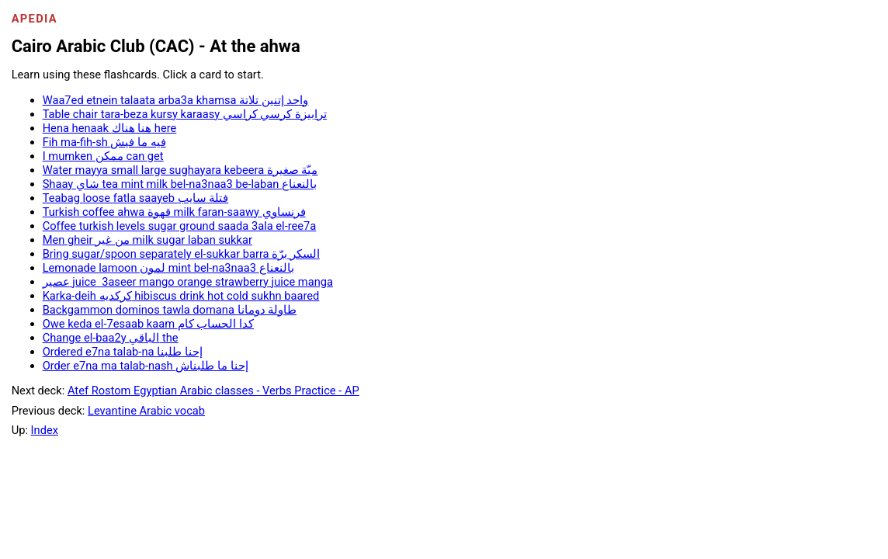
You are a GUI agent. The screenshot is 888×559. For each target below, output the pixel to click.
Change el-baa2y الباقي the (111, 338)
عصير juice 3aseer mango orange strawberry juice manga (188, 282)
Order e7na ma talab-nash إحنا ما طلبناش (145, 366)
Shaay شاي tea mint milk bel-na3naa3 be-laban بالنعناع (180, 184)
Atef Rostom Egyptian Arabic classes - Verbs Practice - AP (213, 391)
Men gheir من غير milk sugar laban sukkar (147, 240)
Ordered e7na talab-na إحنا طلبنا (123, 352)
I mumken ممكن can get (103, 156)
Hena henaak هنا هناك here (110, 128)
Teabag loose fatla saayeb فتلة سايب (136, 198)
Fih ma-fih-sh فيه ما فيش (104, 142)
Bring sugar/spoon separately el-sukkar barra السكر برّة (181, 254)
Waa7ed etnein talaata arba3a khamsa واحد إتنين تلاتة (176, 100)
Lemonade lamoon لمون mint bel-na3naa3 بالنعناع (168, 268)
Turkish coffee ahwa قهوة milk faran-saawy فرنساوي (174, 212)
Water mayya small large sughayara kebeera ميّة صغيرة (180, 170)
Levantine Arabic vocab (146, 411)
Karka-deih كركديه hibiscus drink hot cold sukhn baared (181, 296)
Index (44, 430)
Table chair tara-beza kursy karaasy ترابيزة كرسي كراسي (185, 114)
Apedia (34, 19)
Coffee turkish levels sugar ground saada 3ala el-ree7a (180, 226)
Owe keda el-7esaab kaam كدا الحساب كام (148, 324)
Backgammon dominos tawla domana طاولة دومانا (170, 310)
